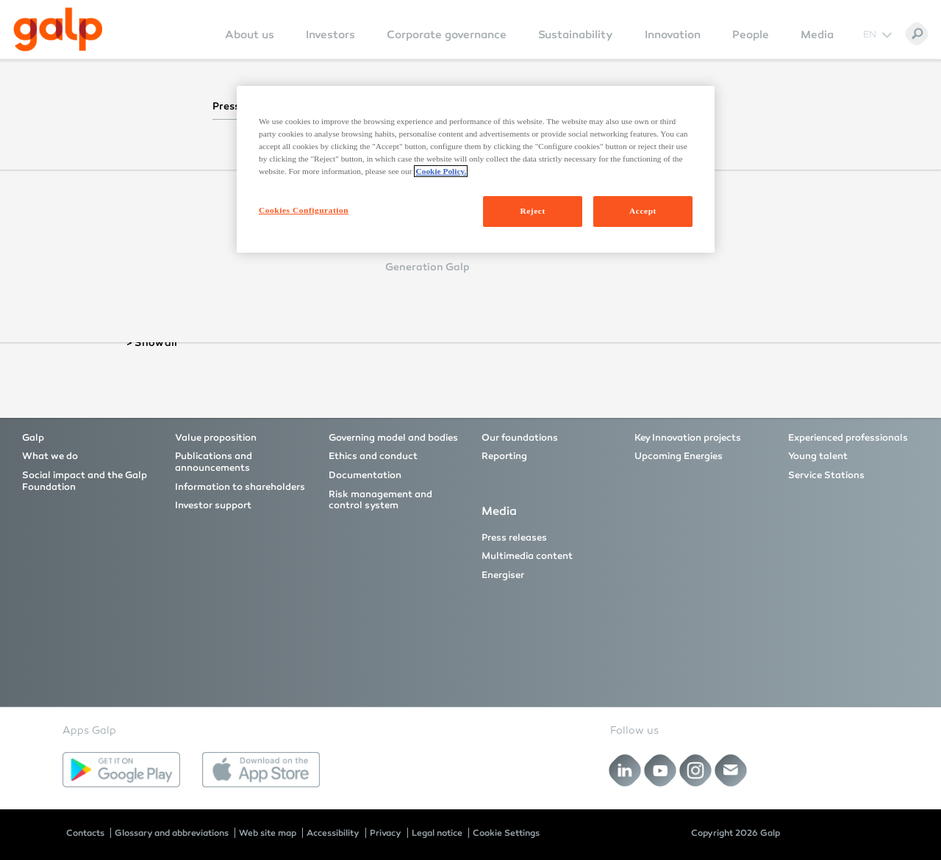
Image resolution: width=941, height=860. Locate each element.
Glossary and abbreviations (172, 833)
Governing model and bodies (393, 438)
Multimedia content (527, 556)
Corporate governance (447, 34)
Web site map (267, 833)
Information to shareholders (240, 487)
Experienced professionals (848, 438)
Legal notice (437, 833)
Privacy (385, 833)
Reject (532, 210)
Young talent (818, 456)
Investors (330, 34)
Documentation (365, 475)
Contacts (85, 833)
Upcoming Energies (678, 456)
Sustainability (575, 34)
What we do (50, 456)
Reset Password (337, 285)
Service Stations (826, 475)
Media (817, 34)
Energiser (503, 575)
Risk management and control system (380, 500)
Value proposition (216, 438)
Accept (642, 210)
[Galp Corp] (58, 29)
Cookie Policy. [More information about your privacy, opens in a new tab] (440, 171)
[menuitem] (249, 44)
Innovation (673, 34)
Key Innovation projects (687, 438)
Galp (33, 438)
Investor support (213, 505)
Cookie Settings (506, 833)
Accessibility (333, 833)
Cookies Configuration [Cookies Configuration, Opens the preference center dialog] (303, 210)
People (750, 34)
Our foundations (520, 438)
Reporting (504, 456)
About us (249, 34)
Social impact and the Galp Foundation (84, 481)
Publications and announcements (213, 462)
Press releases (514, 537)
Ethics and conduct (373, 456)
